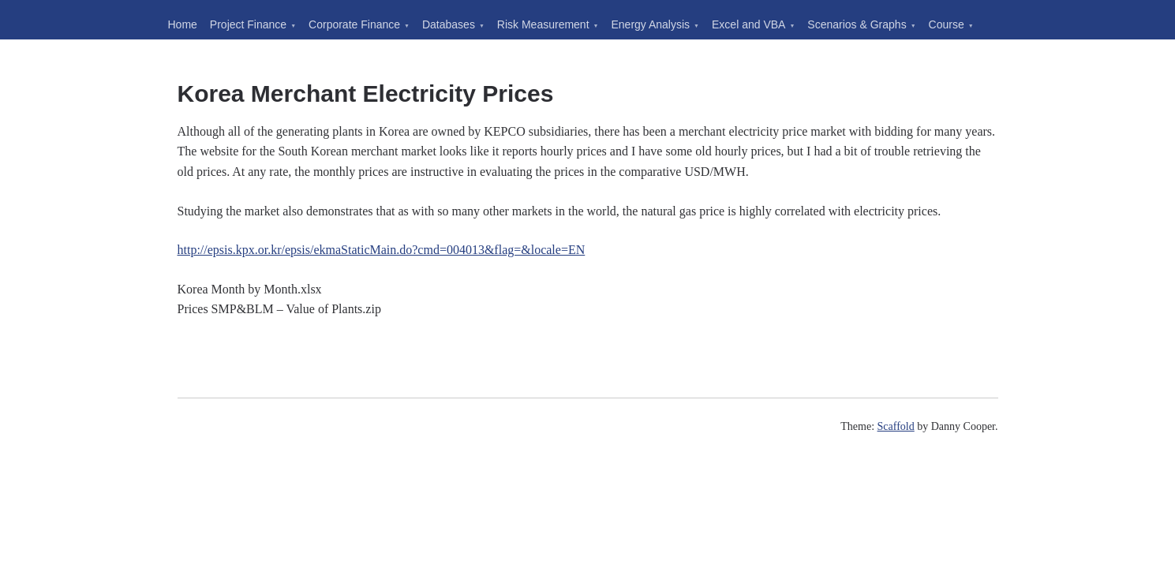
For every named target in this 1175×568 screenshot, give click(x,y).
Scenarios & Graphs (856, 24)
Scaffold (896, 426)
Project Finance (248, 24)
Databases (448, 24)
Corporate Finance (354, 24)
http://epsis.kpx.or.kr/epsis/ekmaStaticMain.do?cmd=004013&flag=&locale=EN (382, 249)
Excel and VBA (748, 24)
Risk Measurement (543, 24)
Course (946, 24)
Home (182, 24)
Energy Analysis (650, 24)
